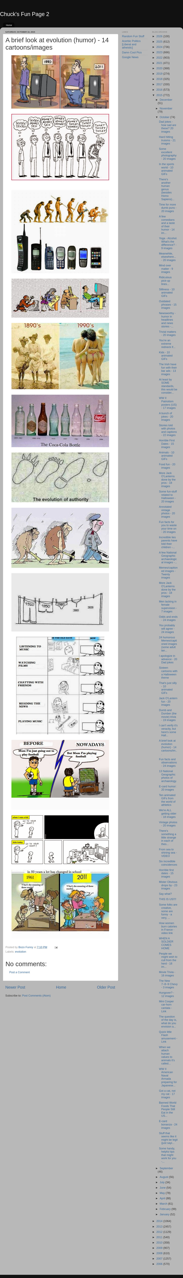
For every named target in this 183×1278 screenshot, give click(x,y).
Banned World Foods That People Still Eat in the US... (167, 1109)
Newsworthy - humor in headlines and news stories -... (167, 320)
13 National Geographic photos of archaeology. (168, 776)
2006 (159, 1263)
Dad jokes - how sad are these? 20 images (167, 126)
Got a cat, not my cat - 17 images (167, 1094)
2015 (159, 95)
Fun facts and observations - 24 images (168, 762)
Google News (130, 57)
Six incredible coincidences (168, 863)
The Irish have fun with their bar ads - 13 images (168, 369)
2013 (159, 1226)
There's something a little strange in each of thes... (167, 837)
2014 (159, 1221)
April (163, 1198)
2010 (159, 1242)
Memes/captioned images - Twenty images (168, 572)
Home (9, 25)
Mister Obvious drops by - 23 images (168, 885)
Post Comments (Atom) (36, 995)
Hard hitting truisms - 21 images (167, 140)
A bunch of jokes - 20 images (166, 416)
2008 (159, 1253)
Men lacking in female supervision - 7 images (168, 606)
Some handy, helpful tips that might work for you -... (167, 1155)
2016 (159, 89)
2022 (159, 57)
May (163, 1193)
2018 (159, 79)
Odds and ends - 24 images (168, 618)
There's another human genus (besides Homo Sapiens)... (166, 189)
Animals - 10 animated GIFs (166, 456)
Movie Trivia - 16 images (167, 974)
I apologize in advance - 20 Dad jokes (168, 659)
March (164, 1203)
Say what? (165, 893)
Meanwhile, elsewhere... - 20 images (167, 257)
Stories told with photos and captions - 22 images (168, 430)
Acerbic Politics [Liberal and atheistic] (131, 44)
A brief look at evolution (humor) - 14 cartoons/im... (168, 747)
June (163, 1187)
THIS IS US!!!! (167, 899)
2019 (159, 73)
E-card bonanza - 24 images (168, 1124)
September (166, 1168)
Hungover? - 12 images (166, 994)
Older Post (106, 987)
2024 (159, 47)
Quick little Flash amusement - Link (168, 1036)
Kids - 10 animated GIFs (165, 356)
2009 (159, 1247)
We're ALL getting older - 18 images (167, 813)
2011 (159, 1237)
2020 (159, 68)
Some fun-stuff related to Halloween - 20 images (168, 496)
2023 (159, 52)
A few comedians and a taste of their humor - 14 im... (167, 224)
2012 (159, 1231)
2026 (159, 36)
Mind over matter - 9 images (166, 269)
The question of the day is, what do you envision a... (168, 1021)
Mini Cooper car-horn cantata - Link (166, 1006)
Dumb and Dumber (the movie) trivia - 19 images (167, 715)
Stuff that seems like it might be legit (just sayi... (168, 1138)
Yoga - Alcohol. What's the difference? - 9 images (168, 243)
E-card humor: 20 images (167, 788)
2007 (159, 1258)
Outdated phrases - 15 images (167, 304)
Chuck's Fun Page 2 (24, 14)
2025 (159, 41)
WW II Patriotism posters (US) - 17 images (168, 403)
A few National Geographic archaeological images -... (168, 557)
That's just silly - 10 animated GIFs (168, 687)
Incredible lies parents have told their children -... (168, 542)
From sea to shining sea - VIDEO (168, 853)
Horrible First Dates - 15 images (167, 444)
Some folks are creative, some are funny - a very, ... (168, 911)
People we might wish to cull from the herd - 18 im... (168, 960)
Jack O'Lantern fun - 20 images (168, 701)
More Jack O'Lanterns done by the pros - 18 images (167, 480)
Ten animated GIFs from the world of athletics (167, 800)
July (162, 1182)
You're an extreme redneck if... (167, 343)
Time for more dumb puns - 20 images (167, 208)
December (166, 99)
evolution (20, 951)
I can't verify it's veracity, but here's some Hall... (168, 730)
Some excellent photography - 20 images (167, 153)
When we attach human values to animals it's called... (167, 1055)
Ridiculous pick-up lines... (165, 280)
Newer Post (15, 987)
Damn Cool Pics (132, 52)
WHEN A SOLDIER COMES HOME (166, 943)
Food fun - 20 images (167, 466)
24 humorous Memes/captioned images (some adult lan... (168, 644)
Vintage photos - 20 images (168, 824)
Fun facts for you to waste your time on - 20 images (168, 527)
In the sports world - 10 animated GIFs (166, 169)
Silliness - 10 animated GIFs (166, 292)
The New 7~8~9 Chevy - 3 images (168, 984)
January (165, 1214)
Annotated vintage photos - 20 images (167, 511)
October (165, 117)
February (165, 1209)
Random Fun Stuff (133, 36)
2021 (159, 63)
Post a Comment (19, 972)
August (164, 1177)
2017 (159, 84)
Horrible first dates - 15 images (166, 873)
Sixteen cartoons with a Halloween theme (168, 672)
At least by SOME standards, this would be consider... (168, 386)
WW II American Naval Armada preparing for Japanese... (168, 1077)
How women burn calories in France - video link (168, 928)
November (166, 108)
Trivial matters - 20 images (167, 333)
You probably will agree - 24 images (167, 628)
